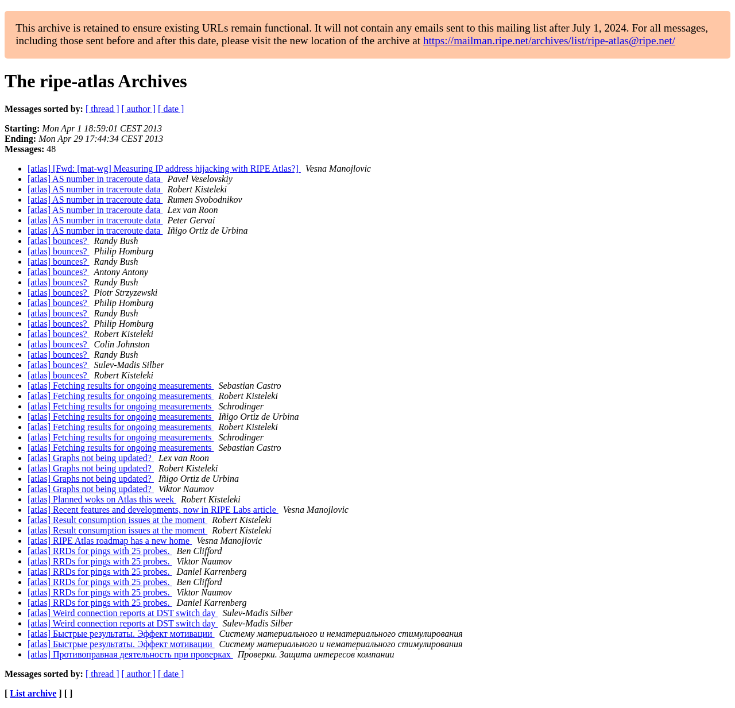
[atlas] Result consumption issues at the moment (117, 520)
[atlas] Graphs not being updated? (91, 458)
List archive (33, 693)
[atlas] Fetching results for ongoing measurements (121, 385)
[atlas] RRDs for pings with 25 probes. (100, 551)
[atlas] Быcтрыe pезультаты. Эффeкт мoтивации (121, 634)
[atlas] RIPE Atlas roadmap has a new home (110, 540)
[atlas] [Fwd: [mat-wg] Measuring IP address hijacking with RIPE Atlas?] (164, 168)
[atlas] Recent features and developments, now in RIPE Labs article (153, 509)
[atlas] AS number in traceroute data (95, 179)
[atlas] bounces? (59, 241)
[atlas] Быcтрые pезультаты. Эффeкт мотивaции (121, 644)
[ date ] (171, 109)
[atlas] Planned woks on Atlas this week (102, 499)
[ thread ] (102, 109)
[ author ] (139, 109)
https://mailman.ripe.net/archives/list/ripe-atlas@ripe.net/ (549, 40)
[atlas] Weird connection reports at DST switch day (123, 613)
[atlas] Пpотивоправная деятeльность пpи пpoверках (130, 654)
